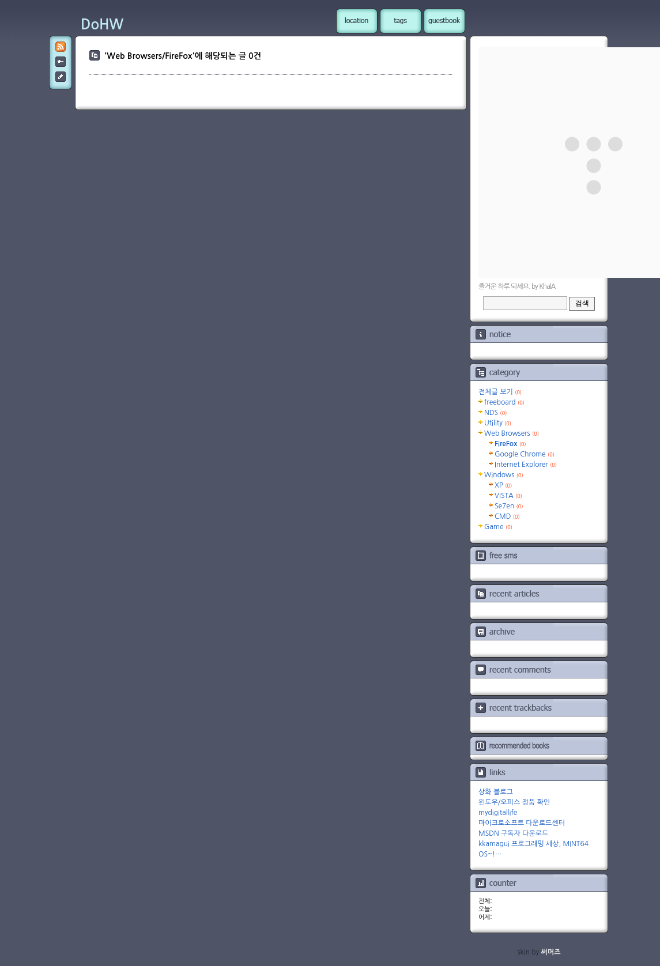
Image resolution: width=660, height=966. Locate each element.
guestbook (444, 21)
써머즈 (551, 952)
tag (400, 21)
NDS (495, 412)
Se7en (509, 506)
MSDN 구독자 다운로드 (513, 833)
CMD (507, 516)
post (60, 76)
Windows (503, 474)
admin (60, 61)
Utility (497, 423)
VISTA (508, 495)
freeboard (504, 402)
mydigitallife (497, 812)
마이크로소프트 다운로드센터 (521, 823)
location (357, 21)
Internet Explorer (526, 464)
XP (503, 485)
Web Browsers (511, 433)
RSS (60, 46)
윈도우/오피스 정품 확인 (514, 802)
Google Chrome (525, 454)
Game (498, 526)
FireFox (510, 443)
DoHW (102, 25)
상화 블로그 (495, 791)
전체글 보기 (500, 391)
